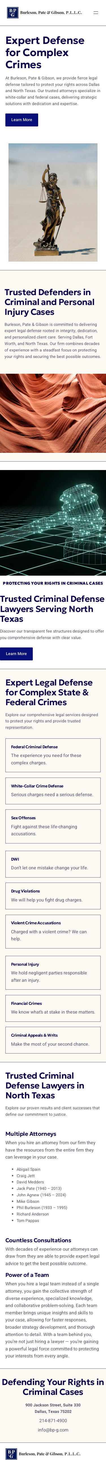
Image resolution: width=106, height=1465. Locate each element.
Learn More (21, 120)
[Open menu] (95, 12)
